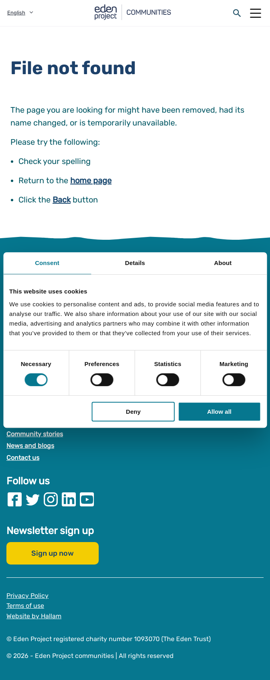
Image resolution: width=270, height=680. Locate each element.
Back (62, 199)
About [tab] (223, 262)
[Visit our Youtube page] (87, 499)
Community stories (34, 433)
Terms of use (25, 605)
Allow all (219, 411)
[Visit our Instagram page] (51, 499)
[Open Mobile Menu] (255, 13)
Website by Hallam (33, 615)
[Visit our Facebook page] (15, 499)
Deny (133, 411)
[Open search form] (237, 13)
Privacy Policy (27, 595)
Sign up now (52, 552)
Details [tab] (135, 262)
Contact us (22, 457)
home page (91, 180)
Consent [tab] (47, 262)
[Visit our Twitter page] (33, 499)
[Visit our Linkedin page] (69, 499)
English (16, 13)
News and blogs (30, 445)
